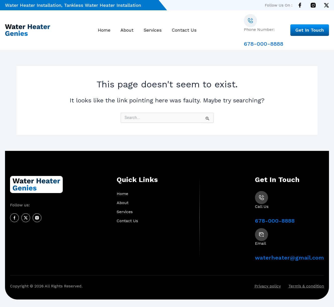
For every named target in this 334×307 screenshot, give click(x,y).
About (126, 30)
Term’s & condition (306, 286)
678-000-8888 (263, 44)
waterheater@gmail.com (289, 258)
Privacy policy (267, 286)
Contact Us (184, 30)
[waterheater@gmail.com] (261, 234)
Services (153, 30)
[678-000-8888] (250, 20)
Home (104, 30)
